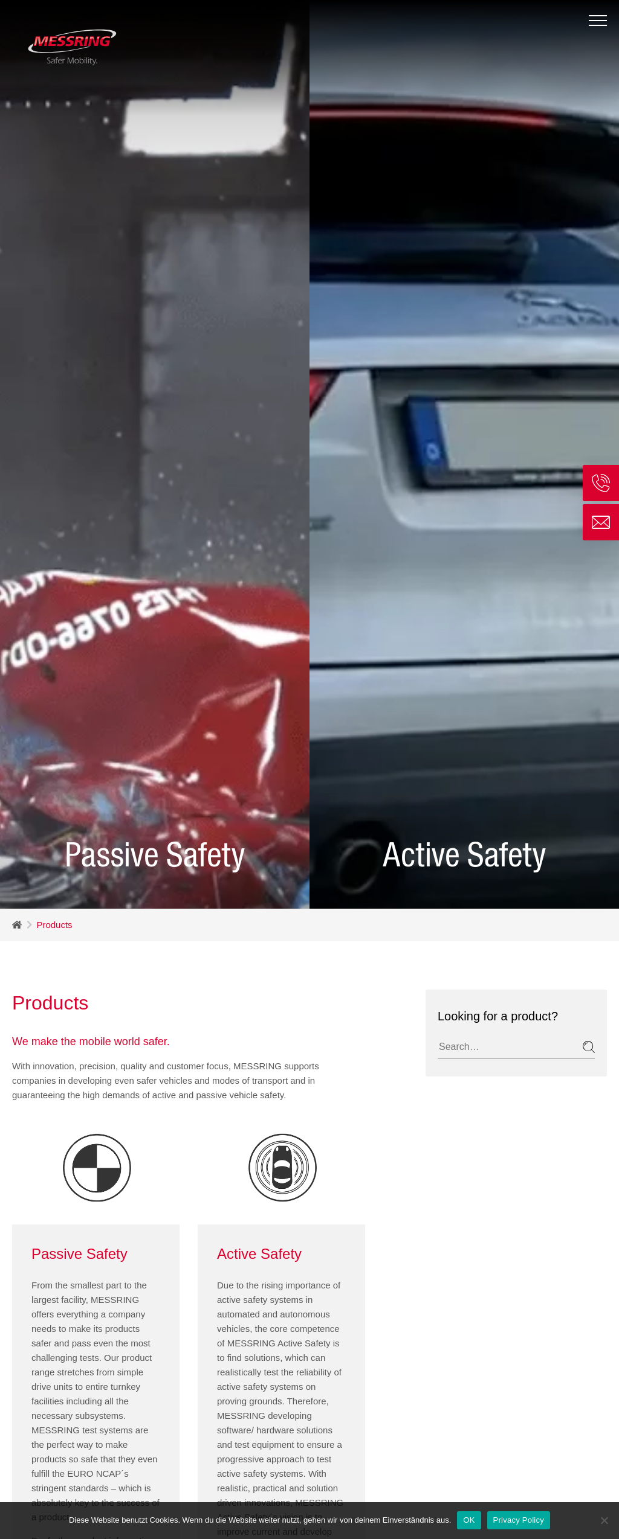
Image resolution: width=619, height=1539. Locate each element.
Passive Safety (79, 1139)
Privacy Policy (518, 1520)
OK (469, 1520)
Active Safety (259, 1139)
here (90, 1441)
